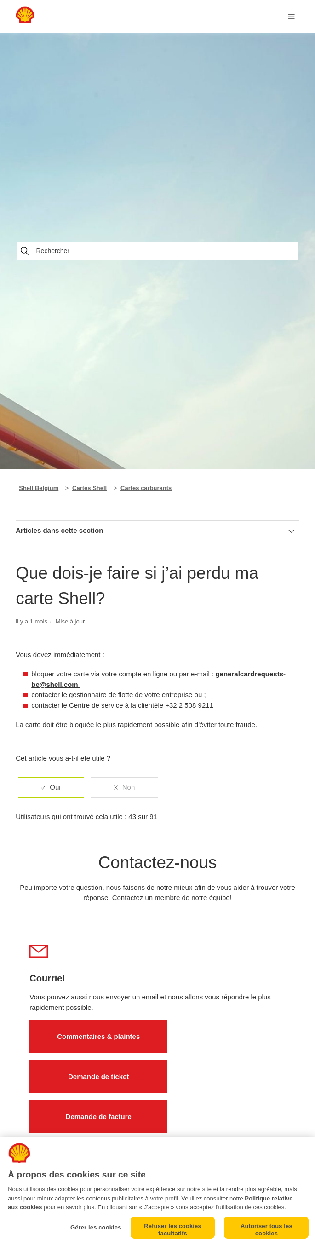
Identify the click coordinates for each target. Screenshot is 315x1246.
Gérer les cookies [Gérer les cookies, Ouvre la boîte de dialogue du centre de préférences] (95, 1227)
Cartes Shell (89, 488)
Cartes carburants (146, 488)
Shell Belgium (38, 488)
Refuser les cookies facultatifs (172, 1230)
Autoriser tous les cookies (266, 1230)
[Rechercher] (157, 251)
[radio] (51, 787)
